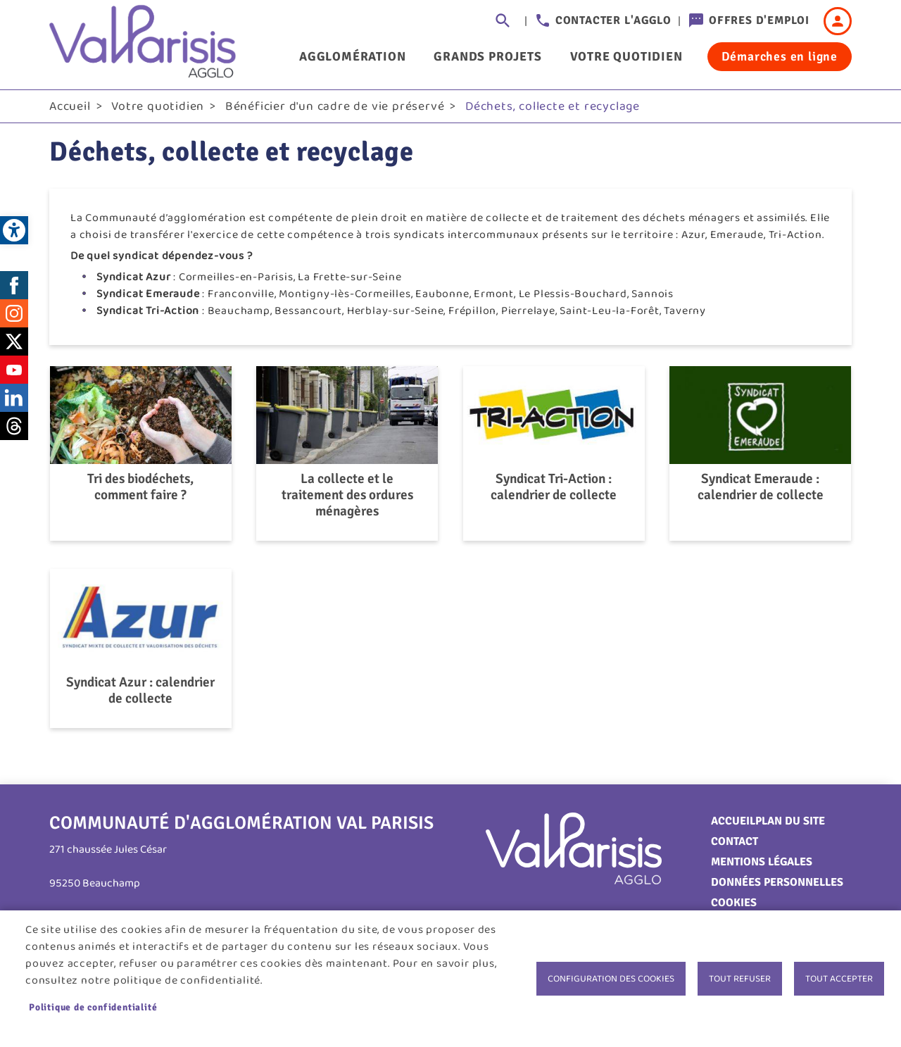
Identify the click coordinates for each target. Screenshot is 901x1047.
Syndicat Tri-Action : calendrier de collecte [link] (554, 487)
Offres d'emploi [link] (759, 20)
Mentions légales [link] (761, 862)
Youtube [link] (14, 370)
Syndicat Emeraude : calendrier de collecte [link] (761, 487)
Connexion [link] (838, 21)
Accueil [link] (70, 106)
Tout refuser (740, 978)
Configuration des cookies (611, 978)
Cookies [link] (734, 903)
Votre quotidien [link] (626, 56)
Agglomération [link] (352, 56)
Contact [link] (734, 841)
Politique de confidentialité (93, 1007)
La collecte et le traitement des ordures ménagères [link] (347, 495)
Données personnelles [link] (777, 882)
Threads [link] (14, 426)
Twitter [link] (14, 341)
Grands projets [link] (487, 56)
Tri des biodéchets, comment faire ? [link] (140, 487)
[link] (14, 230)
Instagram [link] (14, 313)
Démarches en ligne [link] (780, 56)
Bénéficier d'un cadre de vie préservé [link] (335, 106)
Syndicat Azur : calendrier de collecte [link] (140, 691)
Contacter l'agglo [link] (613, 20)
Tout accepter (839, 978)
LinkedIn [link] (14, 398)
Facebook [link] (14, 285)
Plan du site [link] (790, 821)
